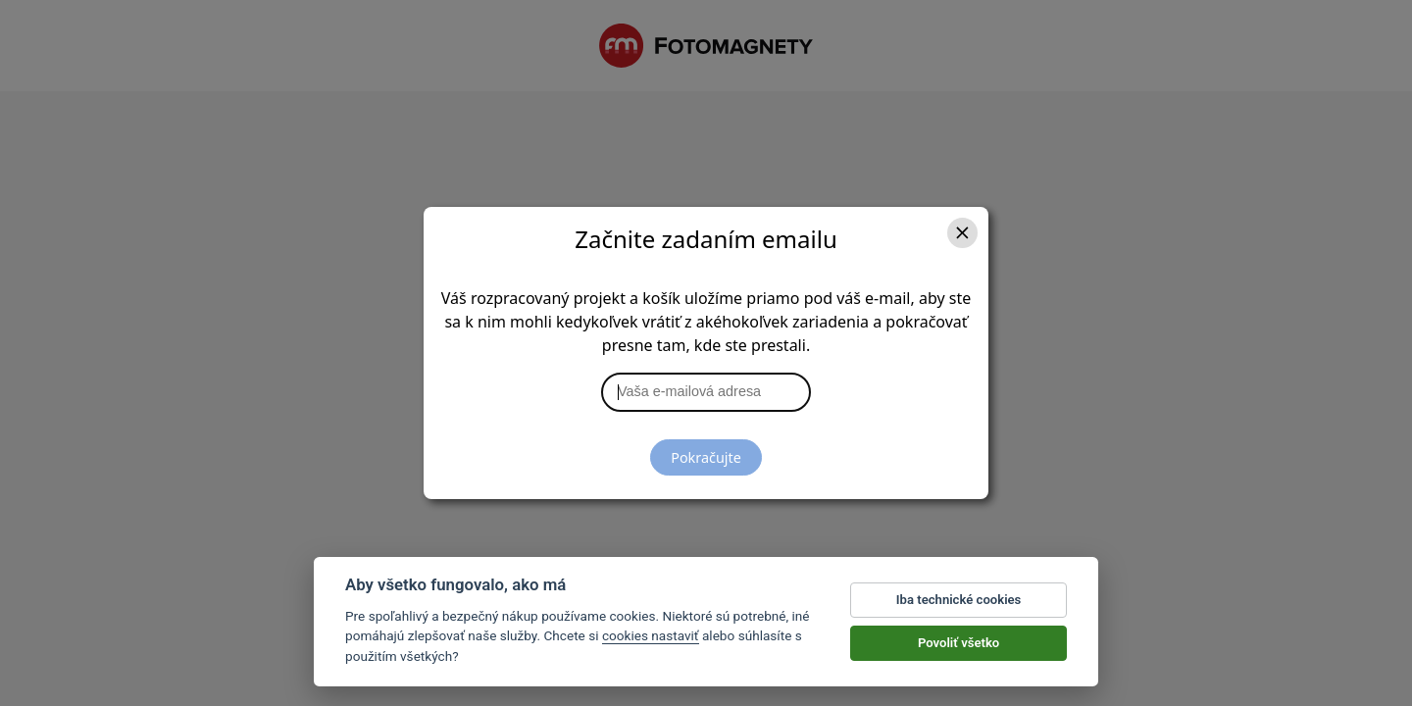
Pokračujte (706, 457)
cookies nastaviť (650, 636)
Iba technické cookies (959, 599)
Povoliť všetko (958, 642)
